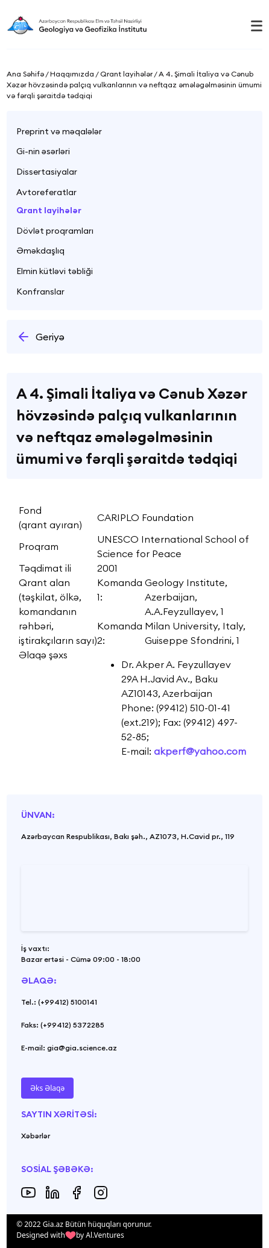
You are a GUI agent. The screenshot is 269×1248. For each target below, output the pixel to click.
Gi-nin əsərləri (43, 151)
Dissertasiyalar (46, 171)
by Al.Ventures (100, 1235)
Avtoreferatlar (46, 192)
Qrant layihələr (48, 210)
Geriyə (40, 336)
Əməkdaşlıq (40, 250)
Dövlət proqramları (54, 230)
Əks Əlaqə (47, 1088)
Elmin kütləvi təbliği (54, 271)
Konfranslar (40, 291)
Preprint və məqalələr (59, 131)
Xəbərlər (35, 1135)
